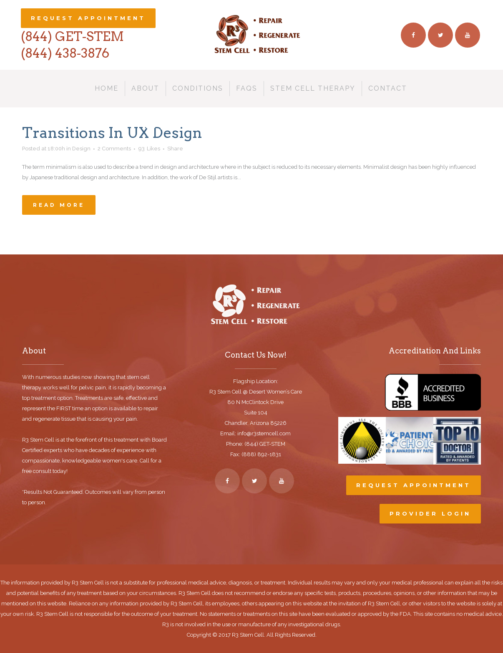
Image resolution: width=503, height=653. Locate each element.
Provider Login (430, 513)
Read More (59, 205)
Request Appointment (88, 18)
